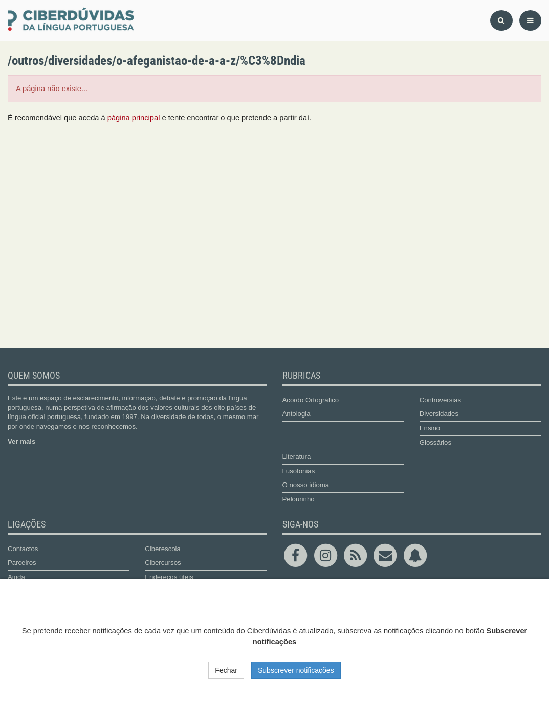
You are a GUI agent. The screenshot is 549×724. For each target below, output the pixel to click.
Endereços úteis (169, 577)
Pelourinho (298, 499)
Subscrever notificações (296, 670)
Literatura (296, 456)
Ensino (430, 428)
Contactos (23, 549)
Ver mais (21, 441)
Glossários (435, 442)
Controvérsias (440, 400)
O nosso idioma (306, 485)
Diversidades (439, 414)
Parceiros (22, 562)
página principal (133, 118)
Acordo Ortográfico (310, 400)
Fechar (226, 670)
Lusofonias (298, 471)
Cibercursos (163, 562)
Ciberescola (163, 549)
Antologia (296, 414)
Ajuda (16, 577)
